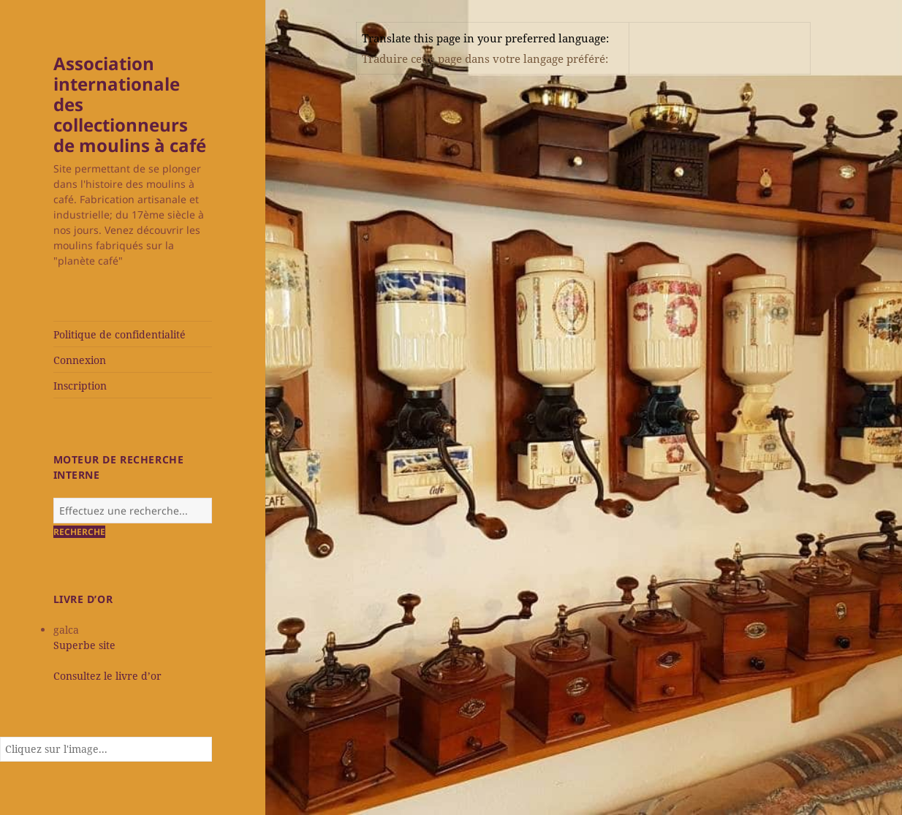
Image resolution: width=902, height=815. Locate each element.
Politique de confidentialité (119, 334)
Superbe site (84, 645)
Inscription (80, 386)
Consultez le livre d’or (107, 676)
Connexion (79, 360)
